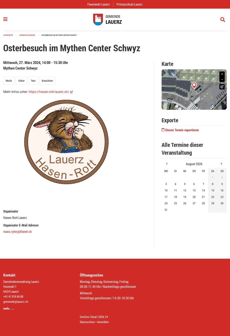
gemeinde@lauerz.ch (16, 302)
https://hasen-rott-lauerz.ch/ (51, 94)
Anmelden (104, 322)
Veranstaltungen (28, 37)
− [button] (222, 81)
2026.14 (105, 317)
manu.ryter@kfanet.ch (17, 233)
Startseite (8, 37)
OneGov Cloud (89, 317)
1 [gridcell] (212, 180)
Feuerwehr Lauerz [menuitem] (100, 4)
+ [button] (222, 76)
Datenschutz (88, 322)
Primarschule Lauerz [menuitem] (131, 4)
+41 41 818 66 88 (14, 297)
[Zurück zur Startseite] (114, 20)
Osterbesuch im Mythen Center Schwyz (63, 37)
